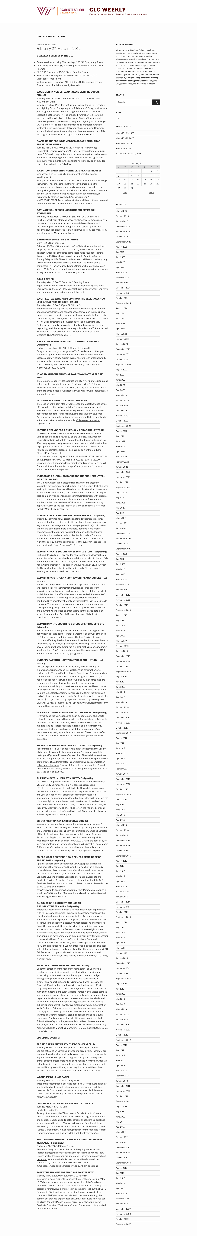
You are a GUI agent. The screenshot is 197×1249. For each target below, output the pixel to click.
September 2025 (123, 242)
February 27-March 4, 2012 (58, 48)
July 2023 (120, 375)
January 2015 (122, 897)
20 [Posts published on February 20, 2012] (118, 184)
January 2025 (122, 282)
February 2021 (122, 523)
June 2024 (120, 318)
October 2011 (122, 1096)
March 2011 (121, 1132)
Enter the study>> (77, 607)
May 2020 (120, 569)
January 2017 (122, 774)
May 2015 (120, 876)
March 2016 (121, 825)
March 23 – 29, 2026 (125, 133)
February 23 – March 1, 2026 (128, 153)
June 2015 (120, 871)
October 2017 (122, 728)
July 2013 (120, 989)
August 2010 (121, 1168)
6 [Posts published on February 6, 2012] (118, 175)
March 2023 (121, 395)
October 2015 (122, 850)
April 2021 (120, 513)
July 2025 (120, 252)
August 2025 (121, 247)
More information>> (64, 233)
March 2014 (121, 948)
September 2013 (123, 978)
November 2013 (123, 968)
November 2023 (123, 354)
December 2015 (123, 840)
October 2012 (122, 1035)
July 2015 (120, 866)
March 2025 (121, 272)
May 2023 (120, 385)
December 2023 (123, 349)
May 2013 (120, 999)
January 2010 (122, 1203)
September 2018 (123, 671)
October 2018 (122, 666)
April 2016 (120, 820)
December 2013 (123, 963)
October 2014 (122, 912)
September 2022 (123, 426)
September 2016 (123, 794)
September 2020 (123, 549)
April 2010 (120, 1188)
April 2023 (120, 390)
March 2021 (121, 518)
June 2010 (120, 1178)
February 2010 (122, 1198)
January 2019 (122, 651)
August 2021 (121, 492)
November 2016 (123, 784)
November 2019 (123, 600)
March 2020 (121, 579)
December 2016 (123, 779)
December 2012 (123, 1024)
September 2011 (123, 1101)
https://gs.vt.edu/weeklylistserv (141, 84)
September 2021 (123, 487)
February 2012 (122, 1076)
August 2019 (121, 615)
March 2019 (121, 641)
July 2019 (120, 620)
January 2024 (122, 344)
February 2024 (122, 339)
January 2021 (122, 528)
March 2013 (121, 1009)
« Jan (125, 192)
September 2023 (123, 364)
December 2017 (123, 717)
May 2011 (120, 1122)
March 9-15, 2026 (124, 143)
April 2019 (120, 636)
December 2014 (123, 902)
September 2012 (123, 1040)
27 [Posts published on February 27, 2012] (119, 188)
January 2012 (122, 1081)
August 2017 (121, 738)
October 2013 (122, 973)
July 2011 (120, 1111)
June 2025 (120, 257)
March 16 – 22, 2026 (125, 138)
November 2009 (123, 1214)
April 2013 (120, 1004)
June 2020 (120, 564)
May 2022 (120, 446)
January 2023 (122, 405)
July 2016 (120, 804)
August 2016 (121, 799)
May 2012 (120, 1060)
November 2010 (123, 1152)
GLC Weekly (107, 10)
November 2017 (123, 723)
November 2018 (123, 661)
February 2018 (122, 707)
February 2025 (122, 277)
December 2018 (123, 656)
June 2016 (120, 809)
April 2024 (120, 328)
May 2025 (120, 262)
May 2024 (120, 323)
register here (69, 1202)
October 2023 (122, 359)
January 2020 (122, 589)
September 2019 (123, 610)
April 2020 (120, 574)
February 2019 (122, 646)
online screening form (48, 765)
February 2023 (122, 400)
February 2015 (122, 891)
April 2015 (120, 881)
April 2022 (120, 451)
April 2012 (120, 1065)
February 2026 (122, 216)
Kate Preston (88, 134)
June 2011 (120, 1117)
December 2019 (123, 595)
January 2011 (122, 1142)
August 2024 (121, 308)
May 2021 (120, 508)
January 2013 (122, 1019)
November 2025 (123, 231)
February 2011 (122, 1137)
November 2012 (123, 1030)
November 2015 (123, 845)
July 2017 (120, 743)
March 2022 (121, 456)
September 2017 (123, 733)
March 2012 (121, 1070)
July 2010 (120, 1173)
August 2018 (121, 676)
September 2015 (123, 856)
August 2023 (121, 370)
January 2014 (122, 958)
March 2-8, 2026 (123, 148)
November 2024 (123, 293)
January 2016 (122, 835)
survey (86, 542)
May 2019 (120, 630)
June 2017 (120, 748)
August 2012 (121, 1045)
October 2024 (122, 298)
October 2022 (122, 421)
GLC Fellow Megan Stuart (74, 272)
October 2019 (122, 605)
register (48, 1070)
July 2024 (120, 313)
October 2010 (122, 1157)
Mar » (151, 192)
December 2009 (123, 1209)
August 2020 (122, 554)
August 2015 (121, 861)
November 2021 (123, 477)
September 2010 (123, 1163)
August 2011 (121, 1106)
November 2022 (123, 416)
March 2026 (121, 211)
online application (63, 505)
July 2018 (120, 682)
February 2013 (122, 1014)
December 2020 (123, 533)
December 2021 (123, 472)
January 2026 (122, 221)
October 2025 (122, 236)
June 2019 (120, 625)
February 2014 (122, 953)
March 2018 (121, 702)
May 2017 (120, 753)
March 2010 (121, 1193)
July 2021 (120, 497)
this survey (96, 725)
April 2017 (120, 758)
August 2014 (121, 922)
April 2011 (120, 1127)
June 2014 (120, 932)
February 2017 (122, 769)
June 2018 (120, 687)
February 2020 (122, 584)
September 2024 (123, 303)
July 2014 (120, 927)
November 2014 (123, 907)
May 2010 (120, 1183)
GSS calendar (58, 203)
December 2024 (123, 288)
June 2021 (120, 503)
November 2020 (123, 538)
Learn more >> (52, 394)
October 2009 (122, 1219)
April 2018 (120, 697)
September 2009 (123, 1224)
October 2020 (122, 543)
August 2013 (121, 983)
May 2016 (120, 815)
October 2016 (122, 789)
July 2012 (120, 1050)
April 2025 (120, 267)
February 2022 (122, 462)
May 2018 (120, 692)
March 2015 (121, 886)
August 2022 (121, 431)
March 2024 (121, 334)
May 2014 (120, 937)
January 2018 (122, 712)
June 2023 (120, 380)
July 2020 (120, 559)
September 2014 (123, 917)
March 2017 (121, 764)
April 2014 (120, 943)
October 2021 (122, 482)
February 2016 (122, 830)
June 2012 (120, 1055)
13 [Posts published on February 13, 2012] (119, 179)
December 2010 (123, 1147)
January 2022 (122, 467)
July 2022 (120, 436)
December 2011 (123, 1086)
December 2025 (123, 226)
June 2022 (120, 441)
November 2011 (123, 1091)
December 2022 (123, 410)
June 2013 (120, 994)
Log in (118, 118)
